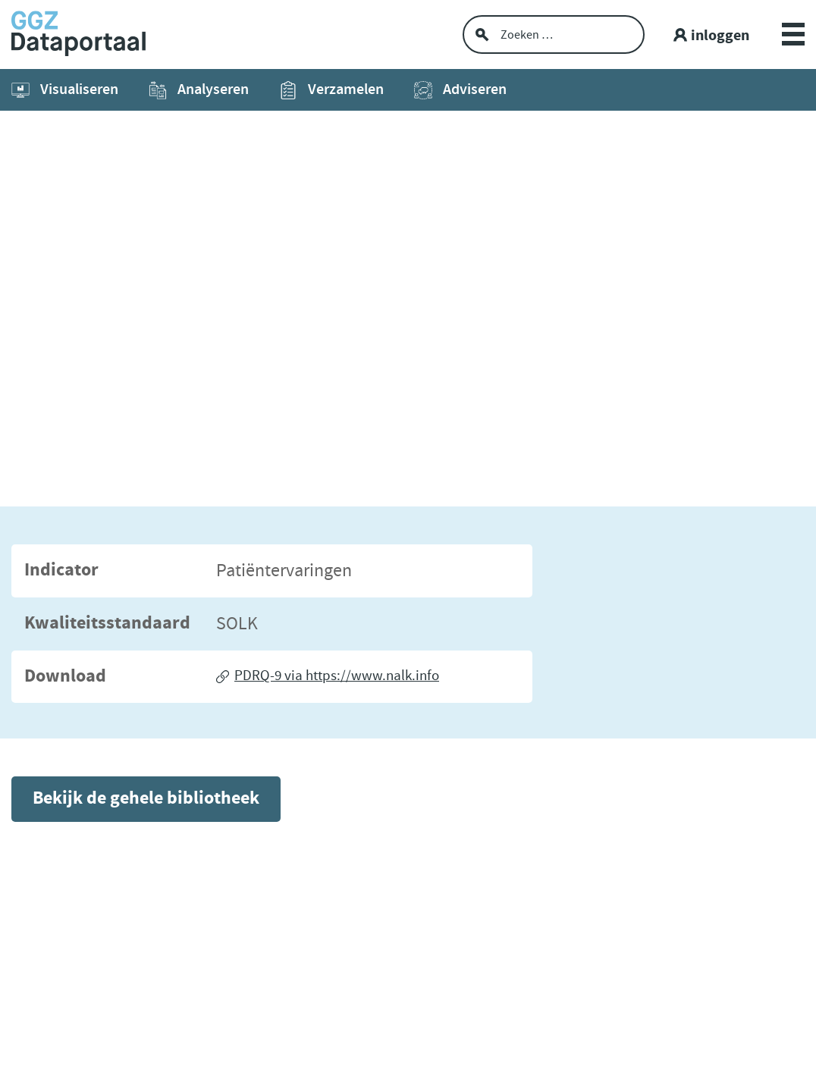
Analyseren (199, 89)
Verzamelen (331, 89)
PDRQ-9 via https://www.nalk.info (336, 675)
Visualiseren (64, 89)
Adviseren (460, 89)
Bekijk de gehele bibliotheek (146, 798)
